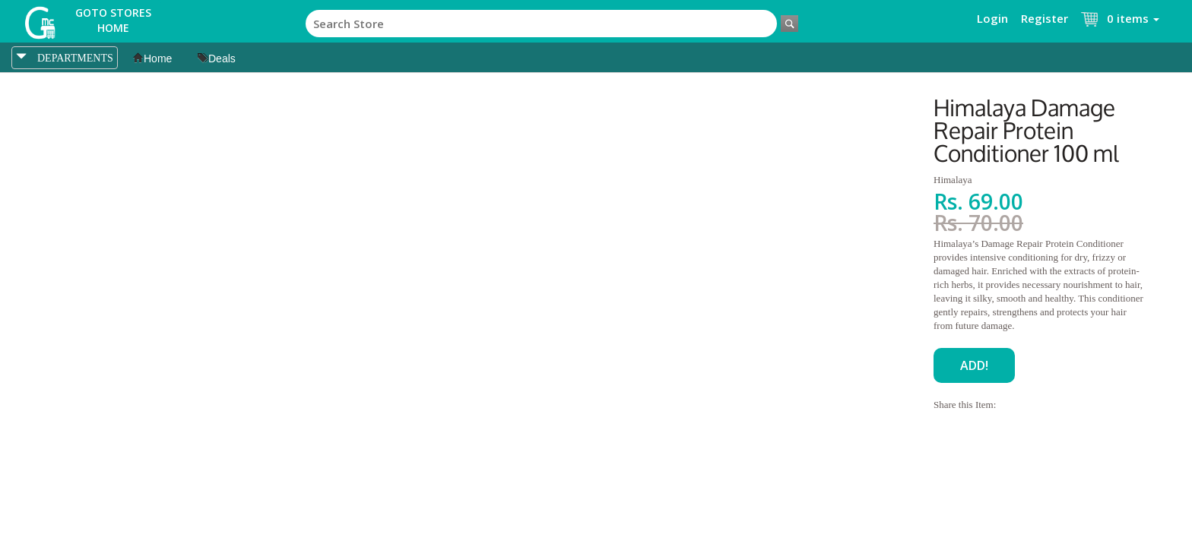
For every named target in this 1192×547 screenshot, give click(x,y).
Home (152, 58)
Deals (217, 58)
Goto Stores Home (113, 20)
